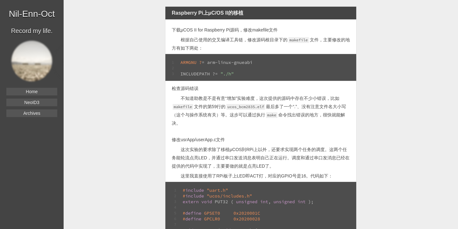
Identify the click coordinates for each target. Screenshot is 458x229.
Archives (31, 113)
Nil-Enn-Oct (32, 14)
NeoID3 (31, 102)
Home (32, 91)
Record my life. (32, 30)
